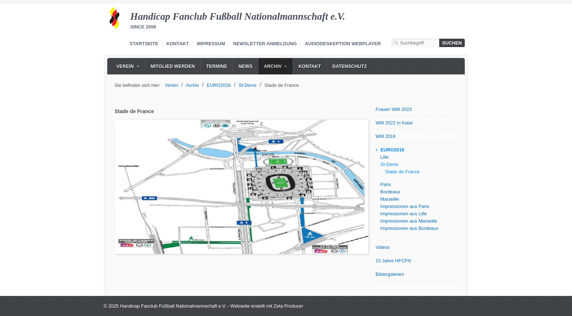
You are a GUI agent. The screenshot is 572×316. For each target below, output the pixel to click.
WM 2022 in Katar (394, 123)
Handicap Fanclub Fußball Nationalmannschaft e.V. (237, 16)
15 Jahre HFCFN (393, 260)
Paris (385, 184)
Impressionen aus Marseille (408, 221)
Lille (384, 157)
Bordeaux (390, 191)
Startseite (144, 43)
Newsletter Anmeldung (265, 43)
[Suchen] (452, 43)
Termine (216, 66)
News (245, 66)
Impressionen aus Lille (403, 213)
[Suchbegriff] (415, 43)
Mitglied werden (173, 66)
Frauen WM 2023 (394, 109)
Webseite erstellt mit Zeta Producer (267, 306)
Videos (383, 247)
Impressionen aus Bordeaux (409, 228)
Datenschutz (349, 66)
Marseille (389, 199)
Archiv (273, 66)
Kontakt (177, 43)
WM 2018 (386, 136)
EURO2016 (392, 150)
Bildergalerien (390, 274)
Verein (125, 66)
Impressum (211, 43)
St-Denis (389, 164)
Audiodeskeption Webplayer (343, 43)
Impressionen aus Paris (404, 206)
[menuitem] (128, 66)
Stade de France (402, 171)
